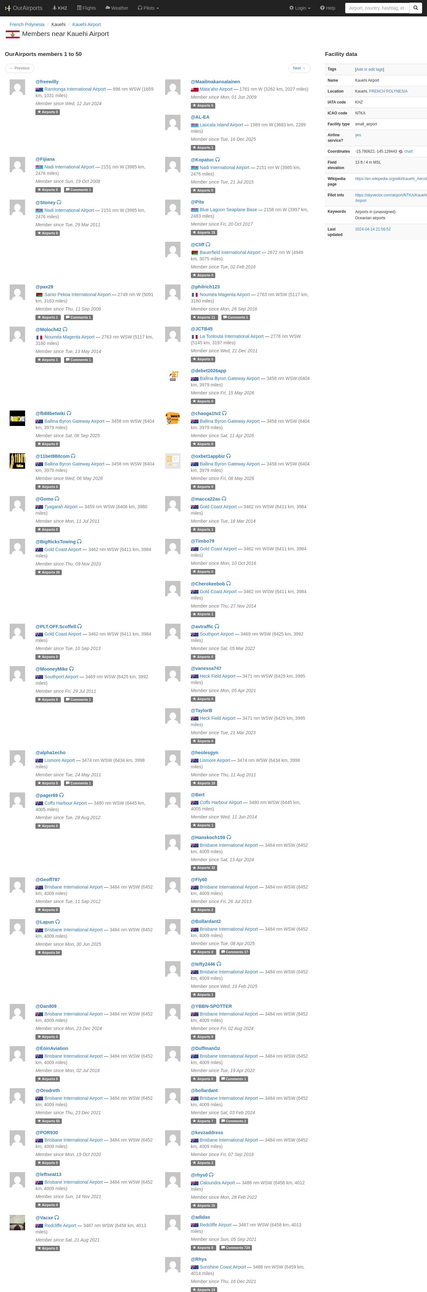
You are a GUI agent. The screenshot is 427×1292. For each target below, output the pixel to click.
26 (49, 572)
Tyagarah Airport (61, 506)
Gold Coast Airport (218, 506)
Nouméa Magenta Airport (225, 294)
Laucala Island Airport (221, 124)
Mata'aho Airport (216, 89)
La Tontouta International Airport (232, 336)
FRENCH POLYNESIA (388, 91)
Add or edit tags (369, 69)
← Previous (19, 68)
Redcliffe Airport (60, 1225)
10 (204, 783)
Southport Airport (217, 634)
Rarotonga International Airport (75, 89)
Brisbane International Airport (229, 845)
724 (235, 1248)
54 (49, 952)
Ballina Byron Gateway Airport (230, 378)
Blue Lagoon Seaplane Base (228, 209)
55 (49, 1121)
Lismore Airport (59, 760)
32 (204, 868)
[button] (148, 8)
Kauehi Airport (86, 24)
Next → (299, 68)
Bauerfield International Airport (230, 252)
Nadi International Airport (69, 166)
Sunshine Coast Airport (223, 1266)
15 (204, 232)
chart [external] (405, 151)
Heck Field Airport (217, 676)
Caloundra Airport (217, 1182)
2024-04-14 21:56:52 (373, 229)
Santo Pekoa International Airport (77, 294)
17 (234, 952)
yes (358, 135)
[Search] (415, 8)
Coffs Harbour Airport (65, 803)
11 (204, 317)
